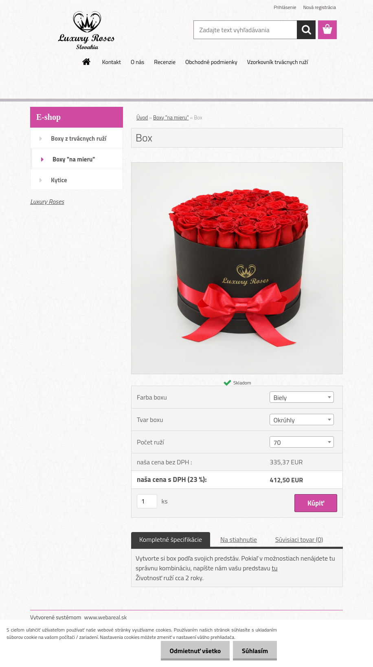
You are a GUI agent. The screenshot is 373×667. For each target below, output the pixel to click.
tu (274, 568)
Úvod (142, 117)
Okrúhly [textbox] (283, 420)
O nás (137, 61)
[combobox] (302, 397)
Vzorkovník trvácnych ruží (277, 61)
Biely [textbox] (280, 397)
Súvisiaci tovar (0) (299, 539)
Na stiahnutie (238, 539)
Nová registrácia (319, 7)
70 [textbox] (277, 442)
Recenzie (165, 61)
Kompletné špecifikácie (170, 539)
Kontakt (111, 61)
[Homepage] (87, 61)
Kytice (59, 180)
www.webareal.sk (105, 617)
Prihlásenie (285, 7)
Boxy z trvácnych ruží (78, 138)
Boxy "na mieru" (74, 159)
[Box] (237, 166)
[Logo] (86, 30)
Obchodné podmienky (211, 61)
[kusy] (147, 501)
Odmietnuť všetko (191, 651)
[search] (306, 29)
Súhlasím (254, 651)
